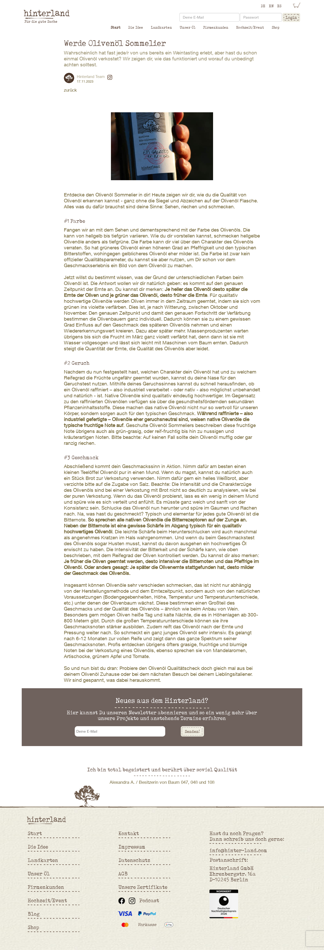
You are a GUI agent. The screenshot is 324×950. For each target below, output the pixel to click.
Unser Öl (187, 27)
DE (263, 6)
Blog (34, 914)
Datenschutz (134, 860)
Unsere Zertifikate (142, 887)
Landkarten (161, 27)
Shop (276, 27)
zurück (70, 90)
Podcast (149, 900)
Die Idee (135, 27)
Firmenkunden (215, 27)
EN (271, 6)
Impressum (131, 847)
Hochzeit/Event (250, 27)
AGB (123, 873)
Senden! (192, 731)
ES (279, 6)
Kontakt (128, 833)
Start (115, 27)
